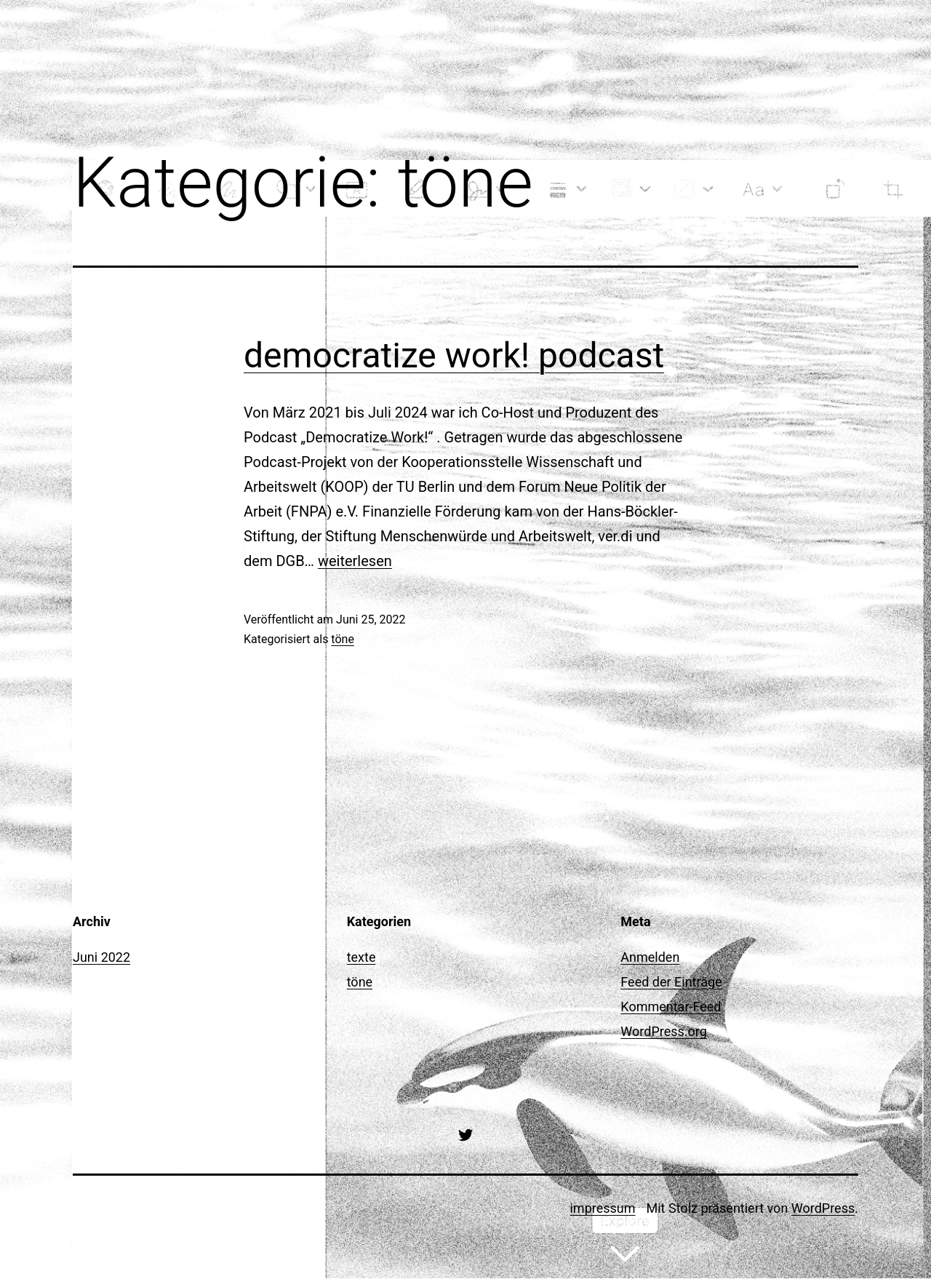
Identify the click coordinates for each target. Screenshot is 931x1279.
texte (361, 957)
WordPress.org (663, 1031)
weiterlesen (355, 561)
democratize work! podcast (454, 355)
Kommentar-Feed (670, 1006)
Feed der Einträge (671, 981)
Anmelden (649, 957)
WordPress (823, 1208)
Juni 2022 (101, 957)
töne (342, 639)
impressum (602, 1208)
